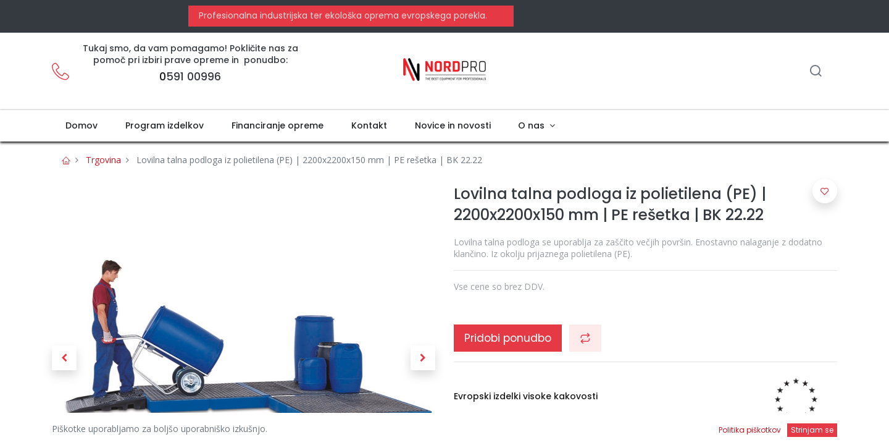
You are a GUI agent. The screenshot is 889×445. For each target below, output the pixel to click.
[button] (64, 357)
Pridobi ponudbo (507, 338)
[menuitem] (82, 126)
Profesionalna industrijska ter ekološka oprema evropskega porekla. (341, 15)
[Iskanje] (815, 72)
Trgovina (103, 160)
